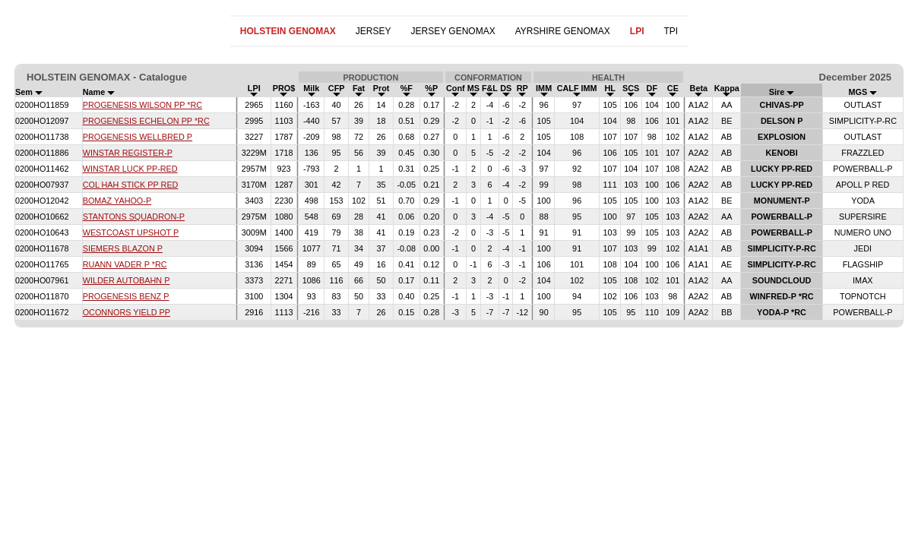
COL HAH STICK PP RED (131, 184)
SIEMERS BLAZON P (123, 248)
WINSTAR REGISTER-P (128, 152)
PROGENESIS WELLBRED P (137, 136)
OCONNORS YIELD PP (126, 312)
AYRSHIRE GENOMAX (562, 31)
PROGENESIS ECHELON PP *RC (146, 120)
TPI (670, 31)
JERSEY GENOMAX (453, 31)
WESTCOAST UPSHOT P (131, 232)
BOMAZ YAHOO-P (117, 200)
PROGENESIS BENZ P (126, 296)
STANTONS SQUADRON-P (134, 216)
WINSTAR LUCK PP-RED (130, 168)
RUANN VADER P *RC (125, 264)
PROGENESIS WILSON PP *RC (142, 104)
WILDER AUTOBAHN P (126, 280)
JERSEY (373, 31)
